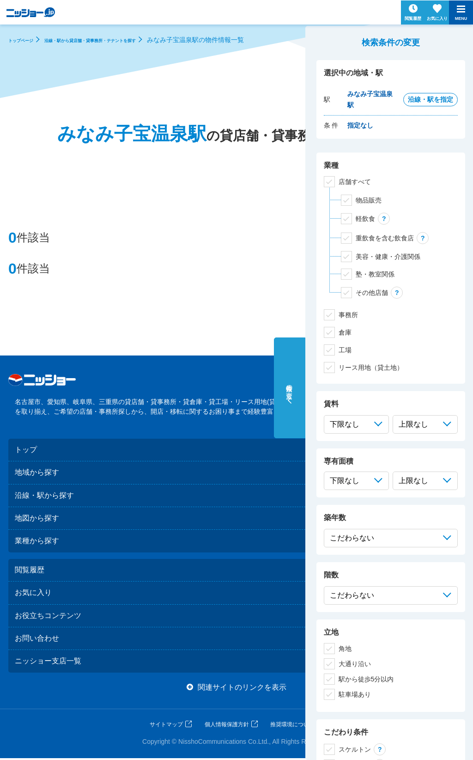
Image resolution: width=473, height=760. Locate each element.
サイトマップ (166, 726)
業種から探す (37, 541)
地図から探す (37, 518)
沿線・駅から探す (44, 495)
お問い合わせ (37, 640)
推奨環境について (292, 726)
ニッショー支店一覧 (48, 663)
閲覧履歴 (29, 571)
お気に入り (33, 594)
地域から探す (37, 473)
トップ (26, 450)
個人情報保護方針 (227, 726)
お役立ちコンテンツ (48, 616)
